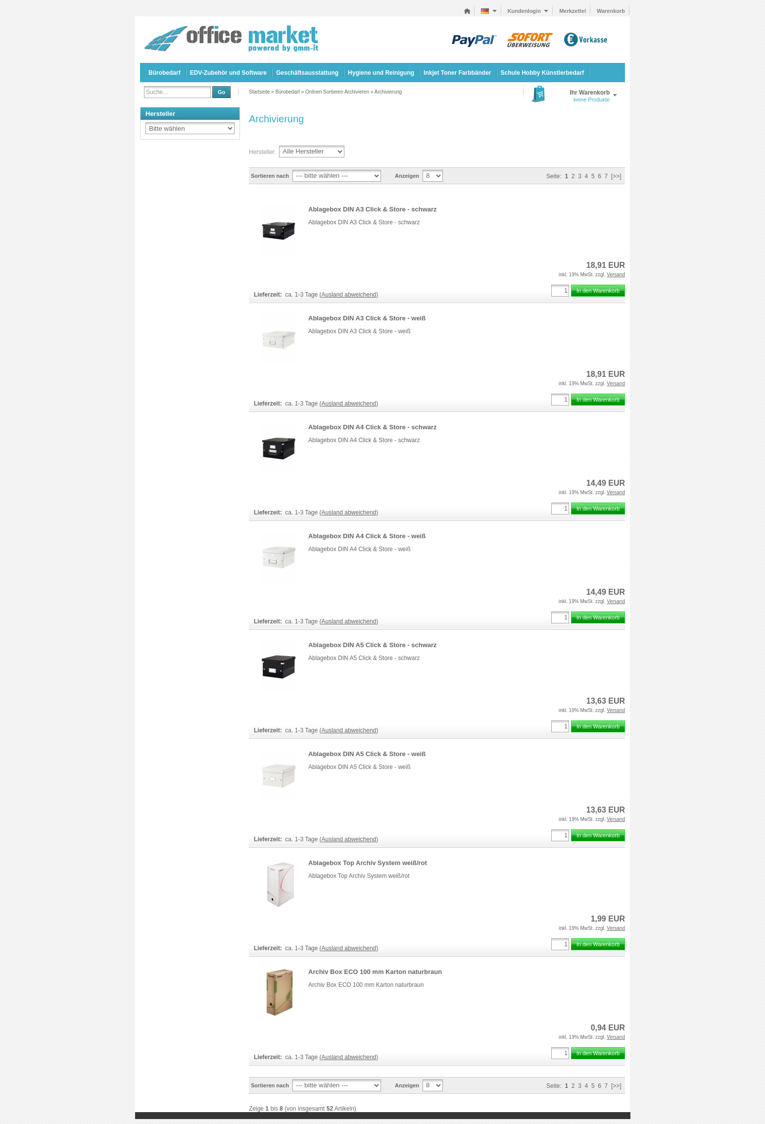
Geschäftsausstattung (307, 72)
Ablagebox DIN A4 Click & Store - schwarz (372, 427)
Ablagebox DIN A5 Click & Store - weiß (367, 754)
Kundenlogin (528, 11)
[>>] (616, 176)
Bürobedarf (164, 72)
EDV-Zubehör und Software (228, 72)
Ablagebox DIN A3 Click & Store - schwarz (372, 209)
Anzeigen (407, 176)
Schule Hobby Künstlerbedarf (542, 72)
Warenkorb (611, 11)
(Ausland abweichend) (349, 294)
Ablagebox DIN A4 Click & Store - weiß (367, 536)
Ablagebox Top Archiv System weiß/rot (367, 863)
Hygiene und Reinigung (381, 72)
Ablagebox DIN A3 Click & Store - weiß (367, 318)
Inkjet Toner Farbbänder (457, 72)
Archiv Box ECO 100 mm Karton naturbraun (375, 971)
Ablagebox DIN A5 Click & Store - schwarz (372, 645)
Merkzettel (572, 11)
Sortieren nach (270, 176)
